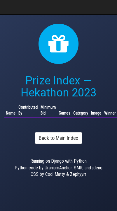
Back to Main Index (58, 138)
